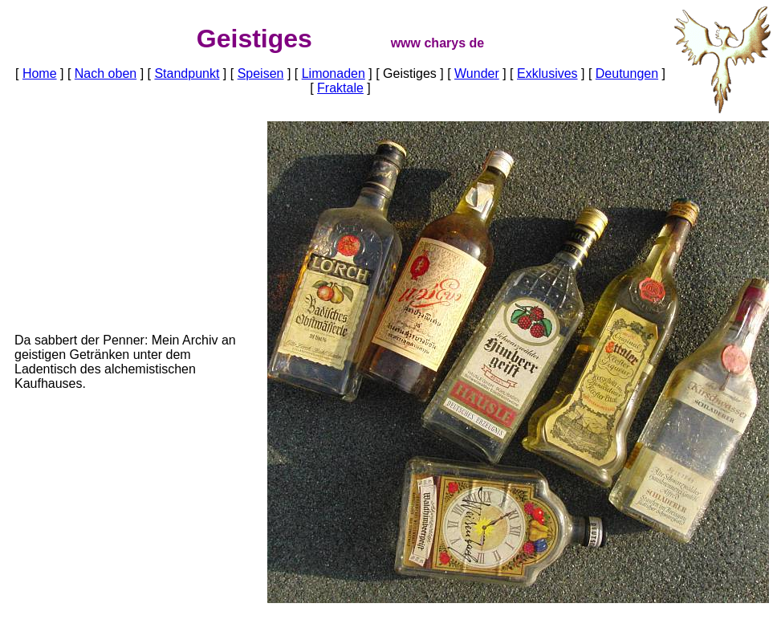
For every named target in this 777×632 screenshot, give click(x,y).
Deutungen (627, 73)
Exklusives (547, 73)
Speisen (261, 73)
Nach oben (105, 73)
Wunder (476, 73)
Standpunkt (186, 73)
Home (39, 73)
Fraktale (340, 88)
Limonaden (333, 73)
